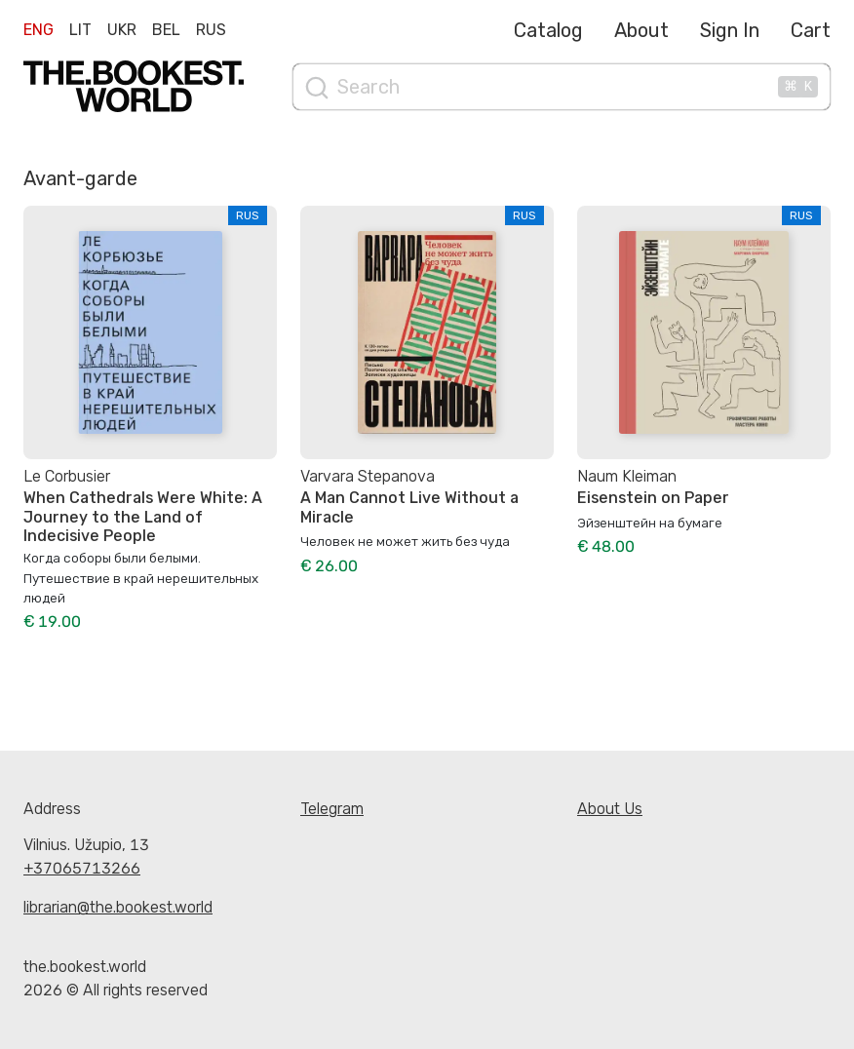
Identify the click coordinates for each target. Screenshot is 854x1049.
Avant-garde (80, 178)
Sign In (729, 30)
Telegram (332, 808)
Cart (811, 30)
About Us (609, 808)
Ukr (121, 29)
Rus (211, 29)
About (641, 30)
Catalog (548, 30)
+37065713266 (81, 868)
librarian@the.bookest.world (118, 907)
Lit (80, 29)
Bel (166, 29)
